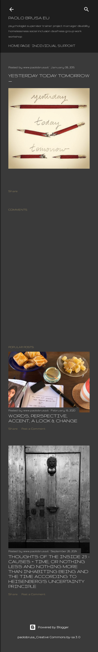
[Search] (86, 8)
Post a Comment (33, 428)
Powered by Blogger (49, 627)
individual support (53, 45)
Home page (19, 45)
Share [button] (13, 191)
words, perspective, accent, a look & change (42, 418)
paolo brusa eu (28, 18)
